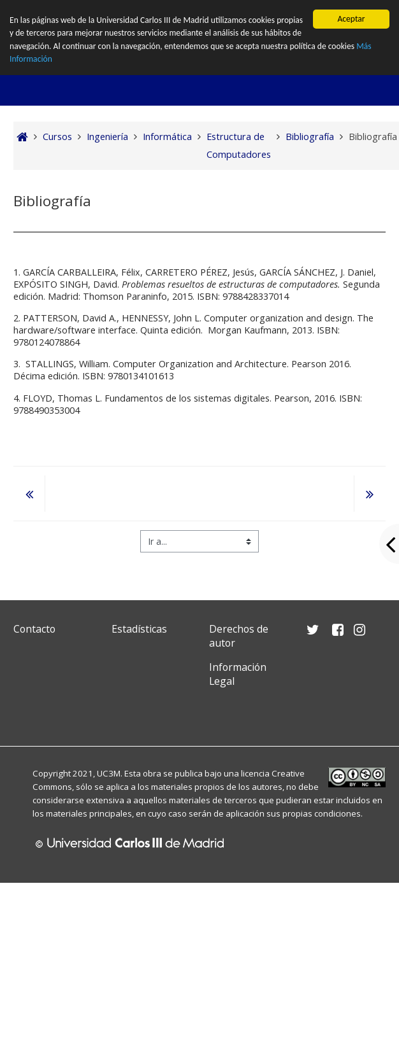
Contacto (34, 629)
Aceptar (351, 18)
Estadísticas (139, 629)
